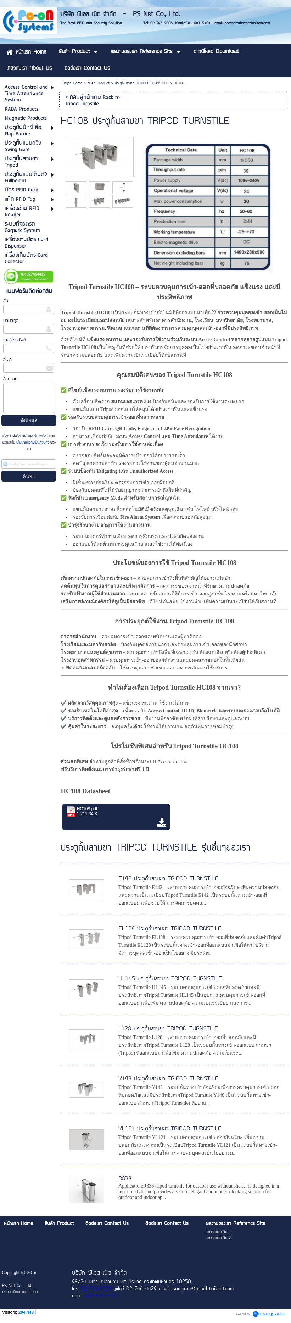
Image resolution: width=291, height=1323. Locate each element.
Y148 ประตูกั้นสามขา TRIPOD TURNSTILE (168, 1079)
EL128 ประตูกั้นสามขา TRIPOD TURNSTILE (170, 929)
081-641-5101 (101, 1296)
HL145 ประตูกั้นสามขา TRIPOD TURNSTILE (170, 979)
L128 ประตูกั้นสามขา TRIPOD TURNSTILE (168, 1029)
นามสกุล (10, 320)
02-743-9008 (96, 1289)
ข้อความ (10, 379)
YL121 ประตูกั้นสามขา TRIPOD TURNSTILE (170, 1129)
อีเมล (7, 359)
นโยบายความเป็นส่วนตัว (32, 442)
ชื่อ (5, 301)
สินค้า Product (99, 83)
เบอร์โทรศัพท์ (14, 340)
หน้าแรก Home (71, 83)
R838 (124, 1179)
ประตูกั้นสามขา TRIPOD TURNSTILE (141, 83)
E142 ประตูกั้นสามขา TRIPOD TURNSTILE (168, 879)
